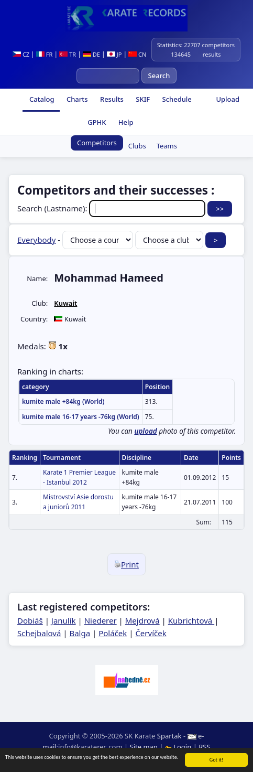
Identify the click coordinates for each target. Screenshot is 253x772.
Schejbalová (39, 633)
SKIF (142, 99)
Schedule (176, 99)
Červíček (150, 633)
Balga (79, 633)
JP (114, 54)
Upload (227, 99)
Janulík (63, 620)
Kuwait (65, 303)
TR (67, 54)
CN (137, 54)
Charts (76, 99)
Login (179, 747)
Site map (144, 747)
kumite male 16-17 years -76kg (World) (80, 416)
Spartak (169, 736)
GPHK (96, 122)
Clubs (137, 146)
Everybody (36, 239)
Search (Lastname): (112, 208)
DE (91, 54)
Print (126, 564)
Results (111, 99)
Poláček (112, 633)
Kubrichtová (191, 620)
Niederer (100, 620)
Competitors (97, 142)
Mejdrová (142, 620)
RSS (204, 747)
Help (124, 122)
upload (145, 431)
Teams (167, 146)
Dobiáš (30, 620)
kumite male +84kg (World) (63, 401)
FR (44, 54)
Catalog (41, 99)
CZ (21, 54)
